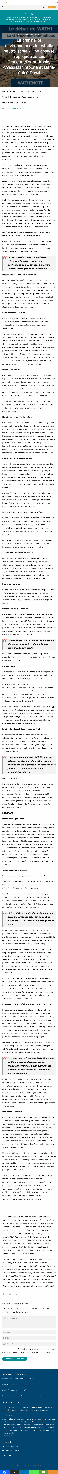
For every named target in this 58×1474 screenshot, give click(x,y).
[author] (29, 1332)
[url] (29, 1344)
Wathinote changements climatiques (27, 17)
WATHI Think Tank (33, 1465)
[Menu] (2, 7)
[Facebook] (4, 1455)
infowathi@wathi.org (12, 1451)
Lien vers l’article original (13, 108)
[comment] (29, 1322)
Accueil (9, 17)
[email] (29, 1338)
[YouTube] (10, 1455)
